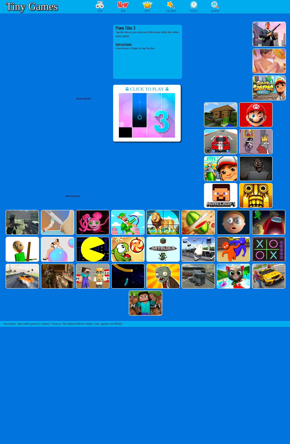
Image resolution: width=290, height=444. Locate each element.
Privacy (56, 323)
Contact (45, 323)
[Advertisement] (80, 60)
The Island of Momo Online (77, 323)
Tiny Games (32, 6)
